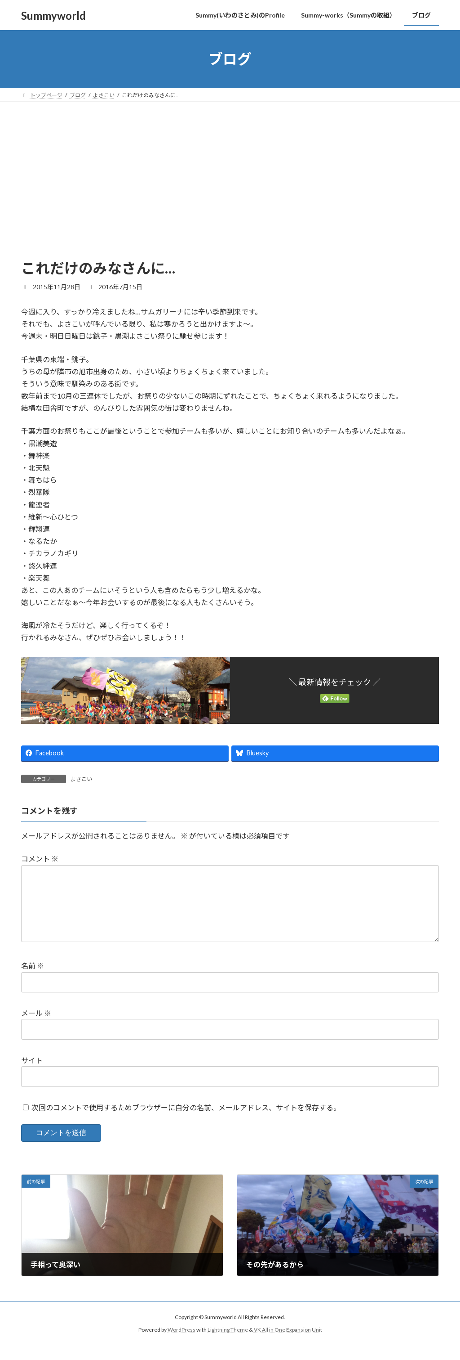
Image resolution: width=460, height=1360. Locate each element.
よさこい (81, 779)
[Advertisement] (230, 191)
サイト (32, 1074)
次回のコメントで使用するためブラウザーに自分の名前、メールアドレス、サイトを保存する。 (186, 1122)
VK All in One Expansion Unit (288, 1344)
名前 (32, 980)
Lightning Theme (228, 1344)
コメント (39, 858)
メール (36, 1027)
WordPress (181, 1344)
